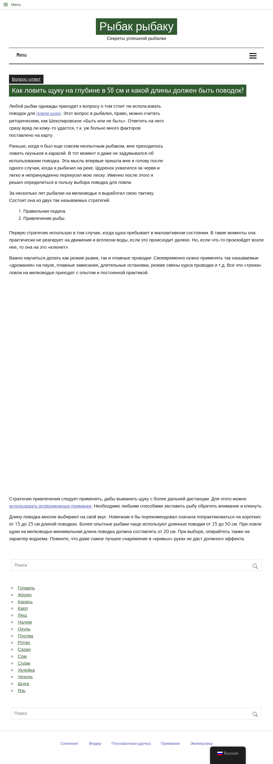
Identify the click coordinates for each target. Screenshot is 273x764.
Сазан (24, 649)
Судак (24, 663)
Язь (21, 690)
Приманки (170, 743)
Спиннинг (70, 743)
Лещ (22, 615)
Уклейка (26, 670)
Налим (25, 622)
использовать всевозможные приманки (50, 506)
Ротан (24, 642)
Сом (22, 656)
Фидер (95, 743)
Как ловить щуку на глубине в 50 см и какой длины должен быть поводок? (128, 90)
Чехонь (25, 676)
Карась (25, 601)
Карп (23, 608)
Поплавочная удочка (130, 743)
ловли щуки (48, 113)
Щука (23, 683)
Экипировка (201, 743)
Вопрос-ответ (26, 79)
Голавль (26, 588)
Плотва (25, 636)
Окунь (24, 629)
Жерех (24, 595)
